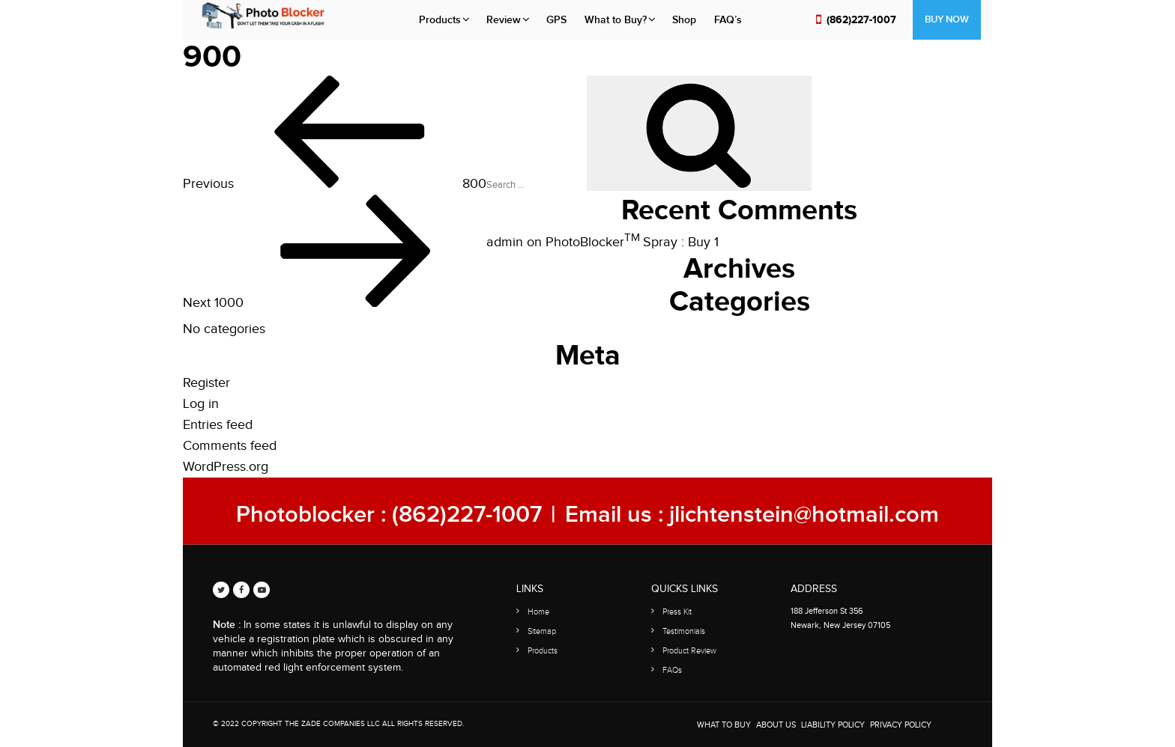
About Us (776, 725)
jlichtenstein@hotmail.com (804, 514)
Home (538, 612)
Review (503, 19)
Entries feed (218, 425)
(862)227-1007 (861, 19)
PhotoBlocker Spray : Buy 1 (632, 242)
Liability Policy (833, 725)
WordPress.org (225, 467)
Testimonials (683, 631)
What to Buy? (616, 19)
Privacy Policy (900, 725)
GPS (556, 19)
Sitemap (542, 631)
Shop (684, 19)
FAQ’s (728, 19)
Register (206, 383)
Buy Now (947, 19)
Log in (201, 404)
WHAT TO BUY (724, 725)
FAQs (672, 670)
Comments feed (230, 446)
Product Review (689, 651)
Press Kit (677, 612)
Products (440, 19)
